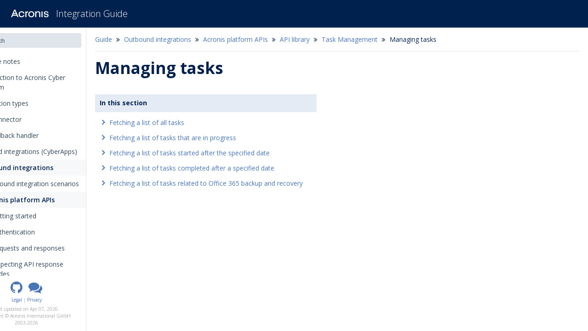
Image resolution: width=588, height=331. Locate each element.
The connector (30, 119)
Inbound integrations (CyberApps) (57, 151)
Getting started (44, 215)
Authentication (43, 232)
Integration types (36, 103)
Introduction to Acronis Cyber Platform (51, 82)
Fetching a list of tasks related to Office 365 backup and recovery (239, 183)
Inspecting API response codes (60, 269)
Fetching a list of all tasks (179, 122)
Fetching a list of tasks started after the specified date (222, 152)
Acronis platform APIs (49, 199)
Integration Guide (92, 13)
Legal (50, 300)
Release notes (32, 61)
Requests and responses (61, 248)
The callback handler (38, 135)
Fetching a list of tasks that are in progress (205, 137)
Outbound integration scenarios (62, 183)
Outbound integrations (44, 167)
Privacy (67, 300)
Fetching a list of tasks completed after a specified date (224, 168)
